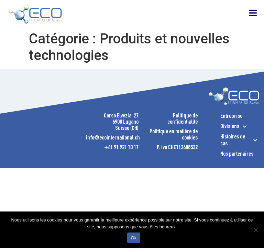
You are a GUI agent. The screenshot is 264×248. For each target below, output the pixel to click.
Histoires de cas (238, 140)
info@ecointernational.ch (113, 138)
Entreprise (231, 116)
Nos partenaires (236, 154)
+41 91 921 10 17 (121, 148)
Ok (133, 237)
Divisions (233, 126)
